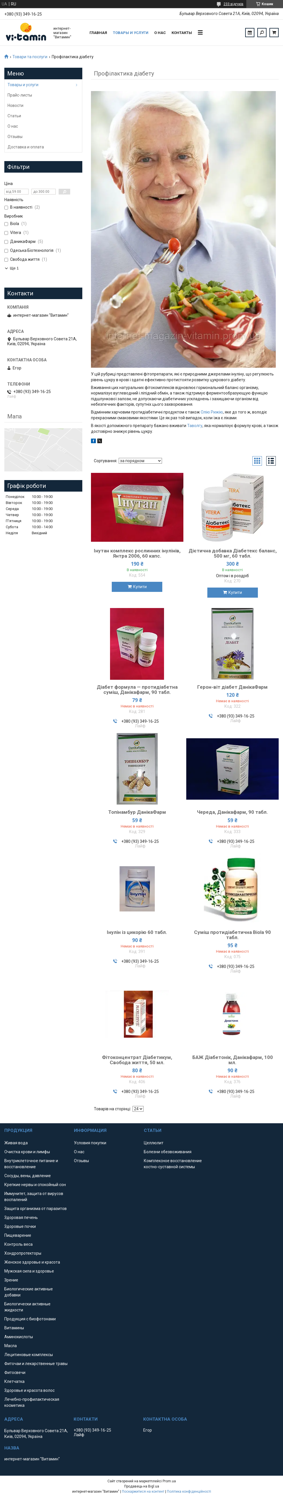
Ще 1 (14, 268)
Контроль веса (18, 1244)
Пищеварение (17, 1235)
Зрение (11, 1280)
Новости (15, 105)
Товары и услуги (130, 33)
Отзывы (15, 136)
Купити (140, 586)
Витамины (14, 1328)
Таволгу (194, 425)
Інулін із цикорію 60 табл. (137, 932)
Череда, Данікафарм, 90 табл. (232, 812)
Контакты (182, 33)
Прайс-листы (20, 95)
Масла (10, 1345)
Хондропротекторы (22, 1253)
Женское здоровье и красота (32, 1262)
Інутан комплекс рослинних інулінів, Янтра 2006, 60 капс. (137, 553)
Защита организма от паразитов (35, 1208)
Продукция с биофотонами (30, 1319)
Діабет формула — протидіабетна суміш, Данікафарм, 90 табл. (137, 689)
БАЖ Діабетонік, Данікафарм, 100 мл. (232, 1060)
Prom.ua (169, 1481)
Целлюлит (153, 1143)
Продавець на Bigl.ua (141, 1486)
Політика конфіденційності (189, 1492)
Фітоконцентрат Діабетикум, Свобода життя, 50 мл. (137, 1060)
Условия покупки (90, 1143)
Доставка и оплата (26, 147)
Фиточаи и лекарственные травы (36, 1363)
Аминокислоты (18, 1336)
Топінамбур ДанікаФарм (137, 812)
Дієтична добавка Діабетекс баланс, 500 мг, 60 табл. (233, 553)
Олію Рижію (212, 412)
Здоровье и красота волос (29, 1390)
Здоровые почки (20, 1226)
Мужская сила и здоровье (29, 1271)
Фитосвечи (14, 1372)
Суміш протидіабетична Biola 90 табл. (232, 935)
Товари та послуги (29, 56)
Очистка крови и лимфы (27, 1151)
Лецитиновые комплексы (28, 1354)
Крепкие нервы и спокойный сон (35, 1184)
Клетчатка (14, 1381)
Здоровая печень (21, 1217)
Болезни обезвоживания (167, 1151)
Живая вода (16, 1143)
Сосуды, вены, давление (27, 1175)
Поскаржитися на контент (143, 1492)
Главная (98, 33)
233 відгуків (233, 4)
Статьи (14, 116)
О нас (160, 33)
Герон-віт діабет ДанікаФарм (232, 687)
